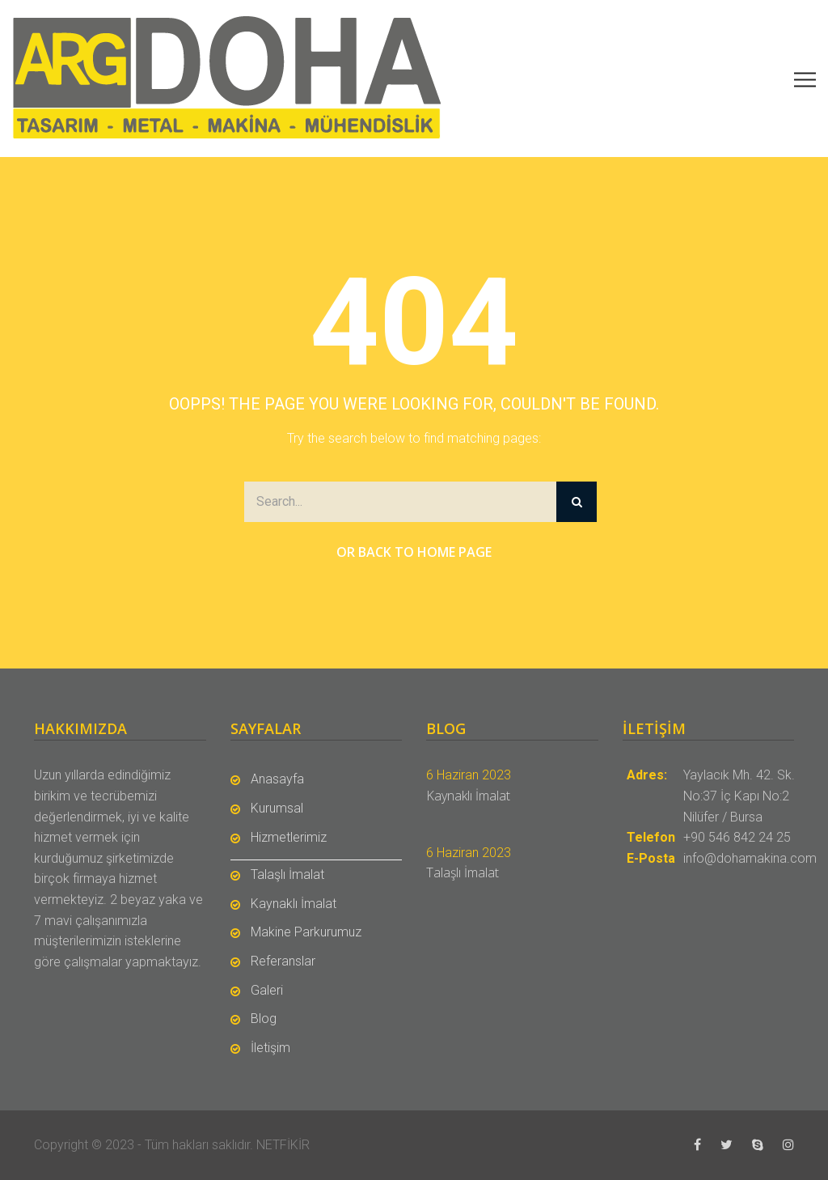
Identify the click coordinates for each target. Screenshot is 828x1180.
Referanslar (283, 961)
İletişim (270, 1047)
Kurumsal (277, 808)
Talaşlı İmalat (287, 874)
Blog (264, 1018)
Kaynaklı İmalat (293, 903)
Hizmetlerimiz (289, 837)
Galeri (267, 990)
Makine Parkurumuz (306, 932)
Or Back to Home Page (414, 552)
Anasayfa (277, 779)
